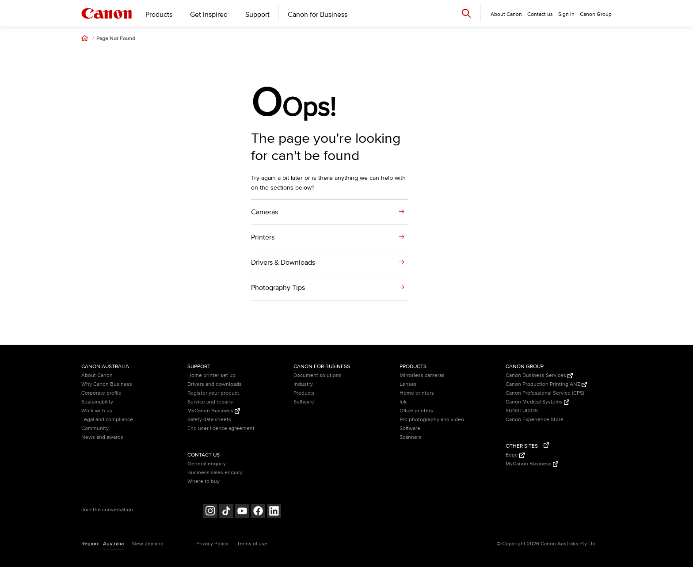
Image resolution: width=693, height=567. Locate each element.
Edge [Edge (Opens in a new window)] (515, 455)
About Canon (97, 375)
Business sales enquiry (215, 472)
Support (257, 14)
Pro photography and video (432, 419)
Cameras (264, 212)
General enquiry (206, 463)
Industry (303, 384)
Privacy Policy (212, 543)
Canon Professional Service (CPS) (545, 393)
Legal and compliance (107, 419)
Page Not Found (115, 39)
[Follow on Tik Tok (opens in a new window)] (226, 512)
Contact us (540, 14)
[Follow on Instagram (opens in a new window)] (210, 512)
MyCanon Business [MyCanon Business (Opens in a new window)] (213, 410)
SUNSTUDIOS (522, 410)
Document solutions (317, 375)
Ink (403, 402)
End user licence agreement (221, 428)
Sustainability (97, 402)
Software (303, 402)
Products (158, 14)
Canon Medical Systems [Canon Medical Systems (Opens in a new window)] (537, 402)
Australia (113, 543)
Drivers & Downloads (283, 262)
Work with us (96, 410)
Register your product (213, 393)
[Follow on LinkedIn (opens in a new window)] (274, 512)
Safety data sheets (209, 419)
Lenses (408, 384)
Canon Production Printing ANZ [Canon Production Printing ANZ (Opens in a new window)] (546, 384)
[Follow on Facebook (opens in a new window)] (258, 512)
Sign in (566, 14)
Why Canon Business (106, 384)
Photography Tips (278, 287)
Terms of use (252, 543)
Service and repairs (210, 402)
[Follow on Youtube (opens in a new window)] (242, 512)
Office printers (416, 410)
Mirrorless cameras (422, 375)
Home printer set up (211, 375)
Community (95, 428)
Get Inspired (209, 14)
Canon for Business (317, 14)
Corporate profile (101, 393)
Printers (262, 237)
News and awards (102, 437)
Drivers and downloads (214, 384)
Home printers (417, 393)
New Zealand (148, 543)
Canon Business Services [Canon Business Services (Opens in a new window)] (539, 375)
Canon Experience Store (535, 419)
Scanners (411, 437)
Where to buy (203, 481)
